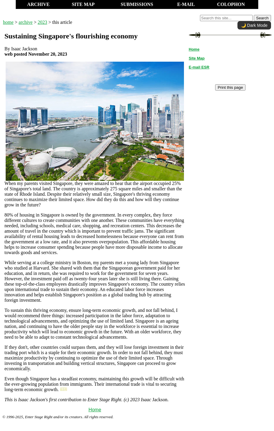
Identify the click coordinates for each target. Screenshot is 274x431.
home (8, 22)
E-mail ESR (199, 67)
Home (95, 409)
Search (262, 18)
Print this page (230, 87)
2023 (42, 22)
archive (26, 22)
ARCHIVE (38, 4)
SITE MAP (83, 4)
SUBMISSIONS (137, 4)
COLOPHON (231, 4)
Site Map (196, 58)
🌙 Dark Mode (254, 25)
